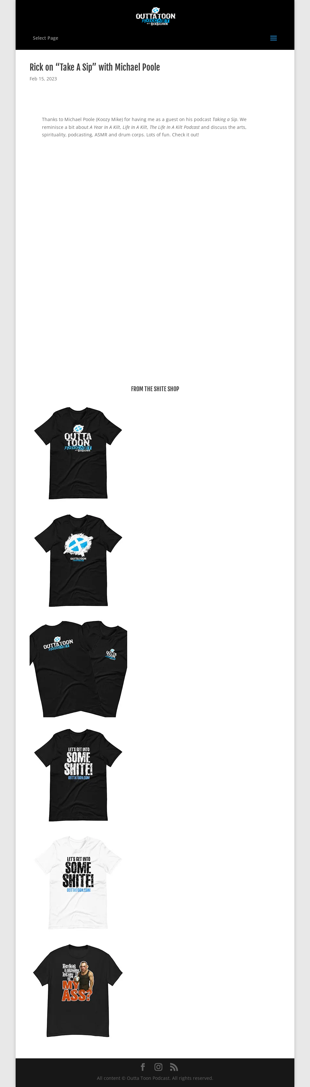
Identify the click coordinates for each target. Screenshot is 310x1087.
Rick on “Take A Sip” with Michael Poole (95, 67)
